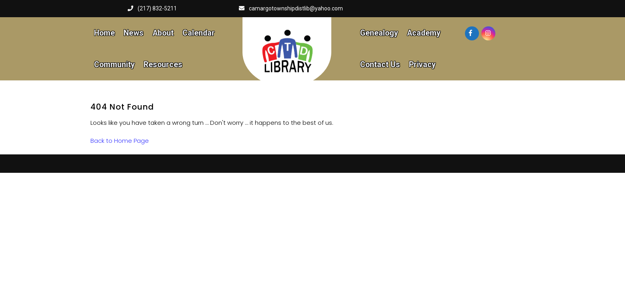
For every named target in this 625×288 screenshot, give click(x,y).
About (163, 33)
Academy (424, 33)
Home (104, 33)
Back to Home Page (119, 140)
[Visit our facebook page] (472, 33)
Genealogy (379, 33)
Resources (163, 64)
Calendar (198, 33)
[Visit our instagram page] (488, 33)
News (134, 33)
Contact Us (380, 64)
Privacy (422, 64)
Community (114, 64)
